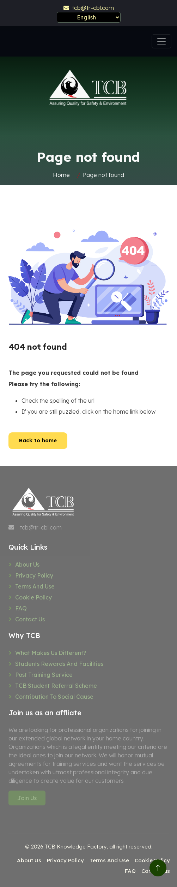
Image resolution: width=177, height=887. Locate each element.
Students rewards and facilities (59, 663)
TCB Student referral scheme (56, 685)
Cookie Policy (33, 597)
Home (61, 174)
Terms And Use (35, 586)
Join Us (27, 798)
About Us (27, 564)
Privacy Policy (34, 575)
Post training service (44, 674)
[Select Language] (89, 17)
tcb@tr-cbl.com (88, 7)
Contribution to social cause (54, 696)
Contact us (30, 619)
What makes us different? (50, 652)
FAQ (21, 608)
